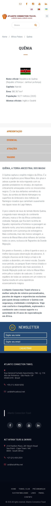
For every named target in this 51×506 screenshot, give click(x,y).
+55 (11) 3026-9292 (15, 385)
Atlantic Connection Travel (19, 413)
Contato (28, 497)
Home (4, 36)
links (33, 493)
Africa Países (17, 36)
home (13, 489)
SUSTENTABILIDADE (20, 493)
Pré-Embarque (39, 489)
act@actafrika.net (15, 464)
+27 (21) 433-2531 (15, 457)
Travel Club (24, 489)
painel (41, 493)
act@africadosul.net (16, 391)
